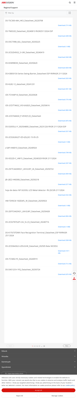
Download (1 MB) (64, 47)
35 (44, 346)
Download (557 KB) (64, 131)
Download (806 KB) (64, 110)
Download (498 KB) (64, 36)
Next (66, 346)
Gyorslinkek (6, 367)
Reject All (19, 396)
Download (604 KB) (64, 68)
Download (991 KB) (64, 89)
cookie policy (70, 385)
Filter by (11, 13)
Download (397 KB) (64, 163)
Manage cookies (57, 396)
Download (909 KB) (64, 174)
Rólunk (4, 351)
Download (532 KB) (64, 195)
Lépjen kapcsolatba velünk (14, 373)
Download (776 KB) (64, 100)
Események (6, 362)
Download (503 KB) (64, 78)
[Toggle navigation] (70, 13)
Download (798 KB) (64, 153)
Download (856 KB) (64, 216)
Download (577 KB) (64, 184)
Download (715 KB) (64, 25)
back (10, 346)
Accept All (38, 390)
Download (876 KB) (64, 121)
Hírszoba (5, 356)
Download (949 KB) (64, 57)
